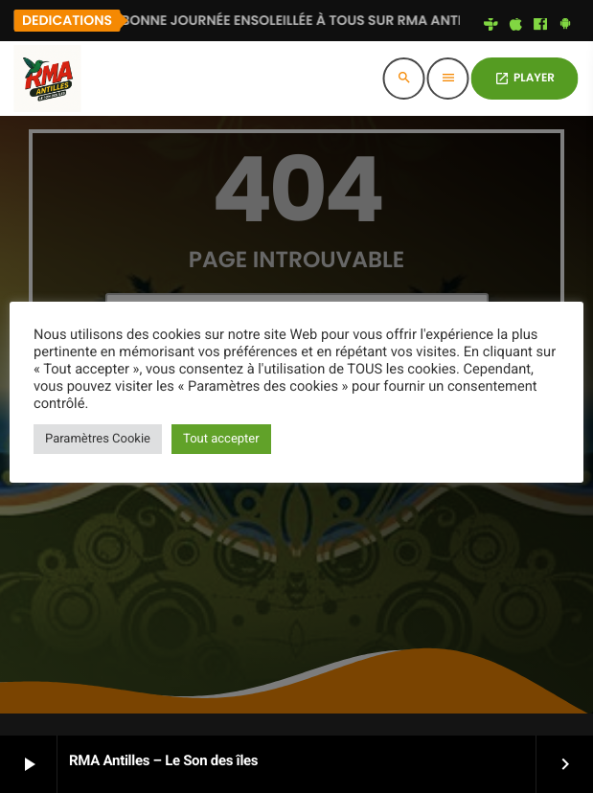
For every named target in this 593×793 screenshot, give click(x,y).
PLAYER (524, 78)
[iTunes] (515, 25)
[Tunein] (491, 25)
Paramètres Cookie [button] (97, 439)
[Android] (565, 25)
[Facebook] (540, 25)
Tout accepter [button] (221, 439)
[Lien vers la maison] (46, 78)
